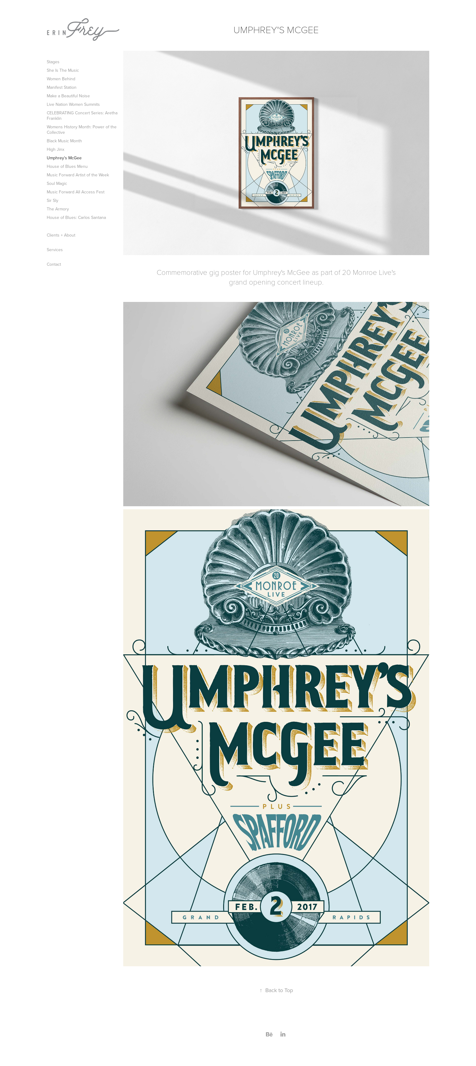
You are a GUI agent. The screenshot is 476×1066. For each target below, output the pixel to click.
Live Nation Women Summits (73, 104)
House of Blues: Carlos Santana (76, 217)
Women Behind (61, 79)
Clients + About (61, 235)
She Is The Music (63, 70)
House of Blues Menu (67, 166)
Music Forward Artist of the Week (78, 175)
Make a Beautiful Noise (68, 96)
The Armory (58, 209)
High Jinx (55, 149)
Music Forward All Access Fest (75, 192)
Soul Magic (57, 183)
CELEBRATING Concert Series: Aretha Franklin (82, 115)
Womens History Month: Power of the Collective (82, 129)
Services (55, 250)
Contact (54, 264)
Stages (53, 62)
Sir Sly (52, 200)
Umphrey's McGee (64, 158)
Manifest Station (61, 87)
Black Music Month (64, 141)
